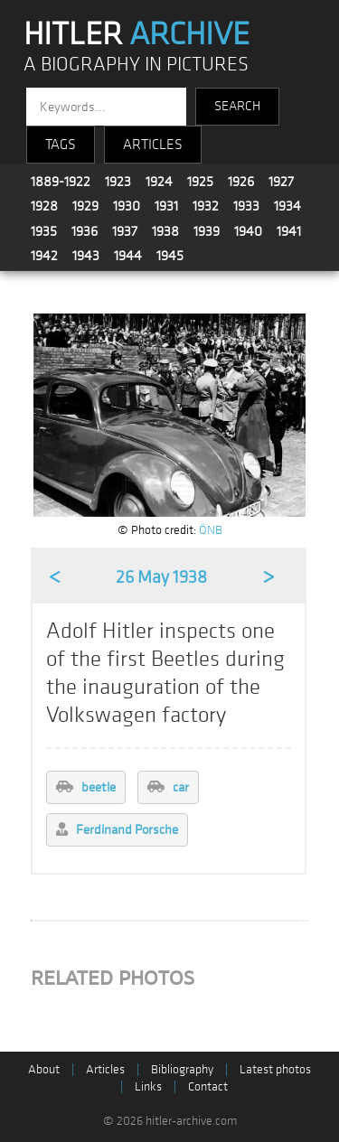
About (44, 1069)
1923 (118, 182)
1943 (85, 256)
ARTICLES (153, 145)
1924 (159, 182)
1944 (128, 256)
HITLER (137, 34)
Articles (105, 1069)
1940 (248, 231)
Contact (208, 1086)
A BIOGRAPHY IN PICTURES (136, 64)
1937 (124, 231)
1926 (241, 182)
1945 (170, 256)
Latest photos (275, 1069)
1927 (281, 182)
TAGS (60, 145)
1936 (84, 231)
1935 (44, 231)
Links (148, 1086)
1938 (165, 231)
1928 (44, 206)
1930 (126, 206)
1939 (206, 231)
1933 (246, 206)
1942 (44, 256)
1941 (289, 231)
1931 (166, 206)
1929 (85, 206)
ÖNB (210, 529)
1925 (200, 182)
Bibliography (182, 1069)
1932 (206, 206)
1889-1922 (60, 182)
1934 (287, 206)
